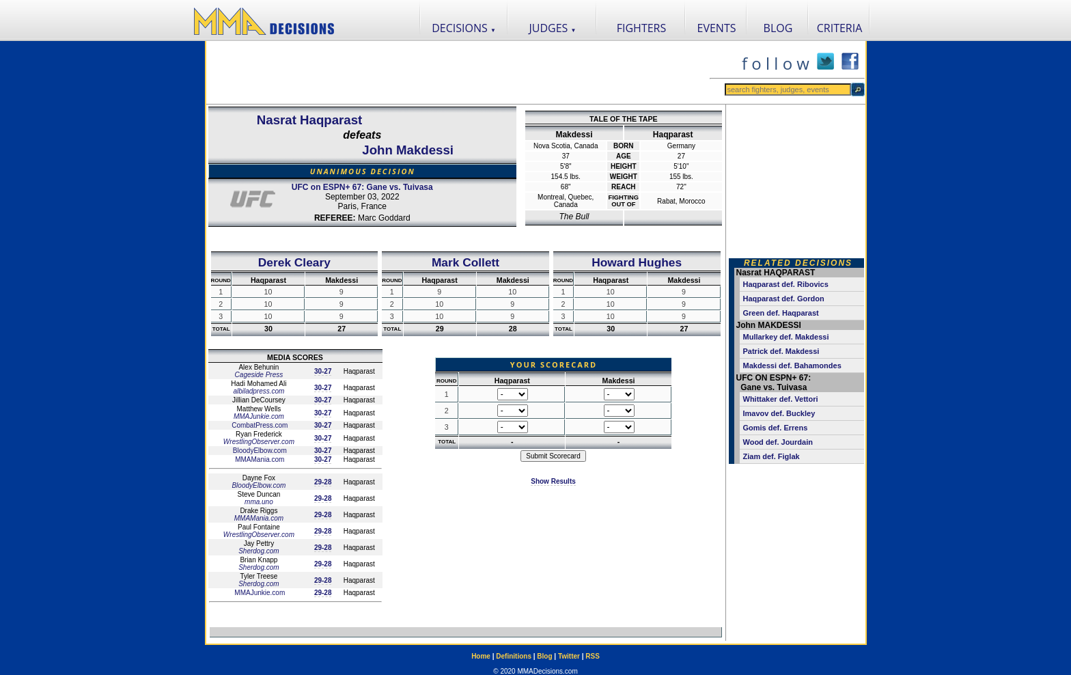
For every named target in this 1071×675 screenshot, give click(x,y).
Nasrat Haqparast (310, 120)
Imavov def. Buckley (779, 413)
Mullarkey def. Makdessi (786, 337)
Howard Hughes (637, 262)
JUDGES (552, 28)
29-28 (323, 482)
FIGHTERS (642, 28)
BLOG (778, 28)
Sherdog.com (258, 551)
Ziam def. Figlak (771, 456)
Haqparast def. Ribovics (786, 284)
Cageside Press (259, 374)
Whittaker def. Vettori (780, 399)
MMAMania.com (258, 459)
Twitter (569, 656)
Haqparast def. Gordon (783, 298)
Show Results (553, 481)
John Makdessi (408, 150)
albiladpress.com (258, 391)
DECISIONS (464, 28)
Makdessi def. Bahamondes (792, 365)
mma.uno (259, 502)
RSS (592, 656)
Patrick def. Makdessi (781, 351)
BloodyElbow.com (259, 450)
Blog (544, 656)
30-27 (323, 371)
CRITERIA (840, 28)
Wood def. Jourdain (778, 442)
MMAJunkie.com (259, 416)
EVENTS (716, 28)
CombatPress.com (259, 425)
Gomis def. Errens (775, 428)
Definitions (513, 656)
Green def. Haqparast (781, 313)
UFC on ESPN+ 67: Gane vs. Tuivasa (362, 187)
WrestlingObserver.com (258, 441)
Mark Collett (465, 262)
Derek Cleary (294, 262)
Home (480, 656)
